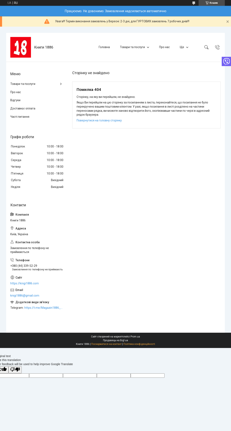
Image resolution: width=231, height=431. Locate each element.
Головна (104, 47)
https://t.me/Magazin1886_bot (44, 307)
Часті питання (19, 116)
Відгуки (15, 100)
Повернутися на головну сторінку (99, 120)
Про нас (164, 47)
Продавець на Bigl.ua (115, 340)
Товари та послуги (132, 47)
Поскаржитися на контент (106, 344)
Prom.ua (135, 336)
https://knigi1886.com (24, 283)
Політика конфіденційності (139, 344)
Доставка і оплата (22, 108)
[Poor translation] (15, 369)
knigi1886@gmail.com (24, 295)
